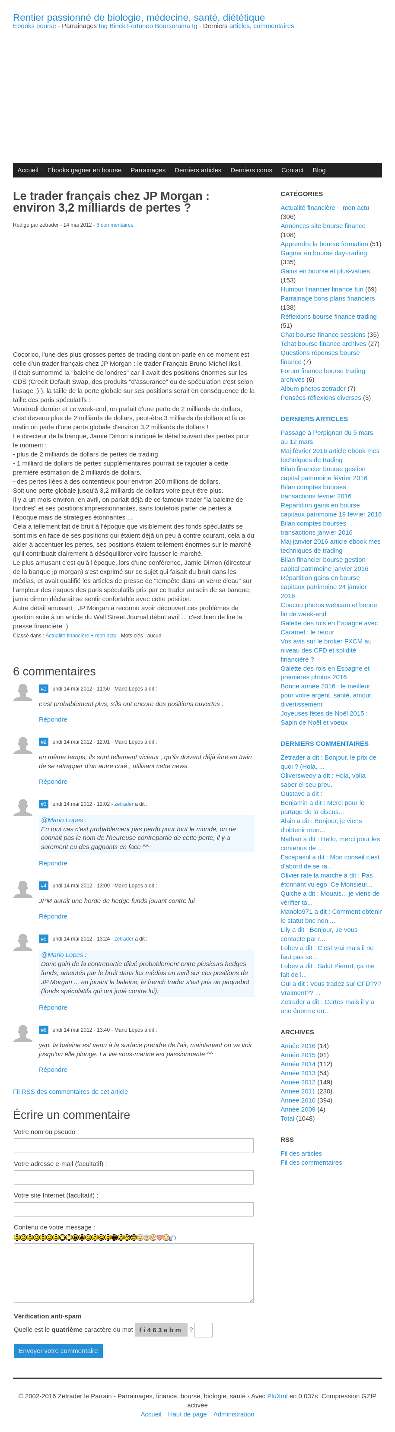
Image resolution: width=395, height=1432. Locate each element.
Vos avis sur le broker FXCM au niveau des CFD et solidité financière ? (326, 650)
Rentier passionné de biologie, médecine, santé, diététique (139, 17)
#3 (43, 804)
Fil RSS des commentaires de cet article (70, 1091)
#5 (43, 939)
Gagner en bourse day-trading (323, 253)
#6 (43, 1030)
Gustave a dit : (301, 793)
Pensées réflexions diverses (320, 397)
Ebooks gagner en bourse (85, 170)
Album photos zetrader (313, 388)
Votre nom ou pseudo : (46, 1131)
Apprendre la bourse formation (324, 243)
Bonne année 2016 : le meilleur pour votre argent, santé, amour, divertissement (326, 695)
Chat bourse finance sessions (323, 334)
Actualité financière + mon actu (80, 636)
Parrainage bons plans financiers (327, 298)
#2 (43, 742)
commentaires (273, 25)
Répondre (53, 719)
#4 (43, 886)
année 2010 (297, 1100)
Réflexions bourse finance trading (328, 316)
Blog (319, 170)
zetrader (124, 804)
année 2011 (297, 1091)
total (288, 1118)
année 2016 (297, 1045)
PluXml (277, 1396)
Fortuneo (140, 25)
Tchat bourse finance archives (323, 343)
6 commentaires (114, 225)
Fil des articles (301, 1153)
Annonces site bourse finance (323, 225)
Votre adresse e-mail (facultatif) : (60, 1163)
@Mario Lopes (62, 820)
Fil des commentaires (311, 1162)
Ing (103, 25)
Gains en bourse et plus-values (325, 271)
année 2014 (297, 1064)
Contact (292, 170)
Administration (234, 1414)
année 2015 (297, 1054)
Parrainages (148, 170)
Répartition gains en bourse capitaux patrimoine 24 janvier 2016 (323, 586)
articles (239, 25)
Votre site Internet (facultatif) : (56, 1195)
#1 (43, 689)
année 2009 (297, 1109)
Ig (195, 25)
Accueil (27, 170)
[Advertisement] (197, 89)
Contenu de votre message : (54, 1227)
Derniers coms (251, 170)
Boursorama (172, 25)
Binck (117, 25)
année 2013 (297, 1073)
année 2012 (297, 1082)
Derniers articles (198, 170)
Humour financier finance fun (321, 289)
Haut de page (187, 1414)
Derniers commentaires (324, 743)
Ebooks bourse (34, 25)
